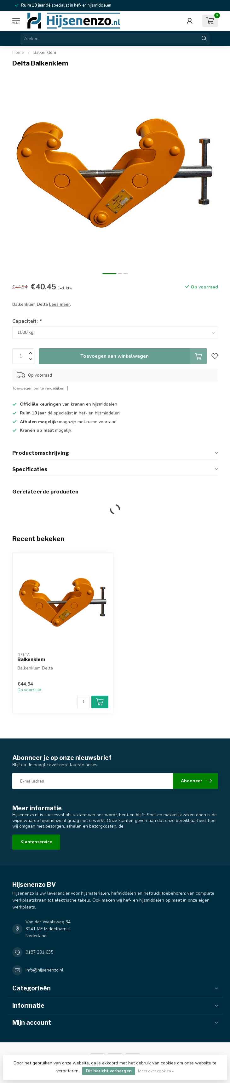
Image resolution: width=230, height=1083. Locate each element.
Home (18, 52)
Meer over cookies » (156, 1071)
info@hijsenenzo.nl (44, 970)
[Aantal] (83, 702)
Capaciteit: (26, 321)
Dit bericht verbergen (109, 1071)
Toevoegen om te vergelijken (38, 388)
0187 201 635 (39, 952)
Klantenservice (36, 842)
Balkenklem (44, 52)
